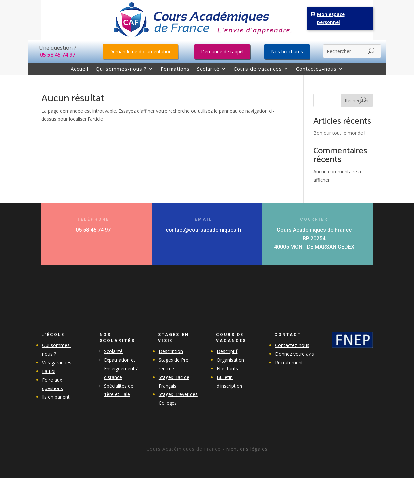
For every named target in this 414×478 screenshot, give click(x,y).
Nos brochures (287, 51)
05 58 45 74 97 (57, 54)
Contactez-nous (316, 69)
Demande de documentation (140, 51)
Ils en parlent (56, 397)
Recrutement (289, 362)
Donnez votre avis (294, 354)
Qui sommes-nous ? (121, 69)
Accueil (79, 69)
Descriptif (227, 351)
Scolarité (208, 69)
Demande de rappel (222, 51)
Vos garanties (56, 362)
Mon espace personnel (331, 18)
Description (171, 351)
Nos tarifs (227, 368)
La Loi (48, 371)
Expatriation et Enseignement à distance (121, 368)
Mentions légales (247, 449)
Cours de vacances (258, 69)
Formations (175, 69)
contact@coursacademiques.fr (204, 230)
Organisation (230, 360)
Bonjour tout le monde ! (339, 133)
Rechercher (357, 100)
